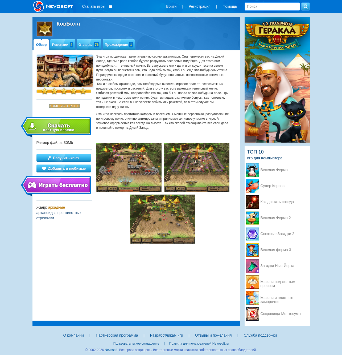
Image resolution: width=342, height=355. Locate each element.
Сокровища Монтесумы (281, 314)
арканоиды (45, 213)
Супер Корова (273, 186)
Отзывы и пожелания (213, 335)
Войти (171, 6)
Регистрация (200, 6)
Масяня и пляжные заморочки (277, 298)
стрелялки (45, 218)
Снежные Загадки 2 (277, 234)
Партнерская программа (117, 335)
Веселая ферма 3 (276, 250)
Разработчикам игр (166, 335)
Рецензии (62, 44)
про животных (69, 213)
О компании (73, 335)
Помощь (230, 6)
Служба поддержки (260, 335)
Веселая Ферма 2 (276, 218)
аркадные (56, 207)
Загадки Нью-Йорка (277, 266)
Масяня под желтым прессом (278, 282)
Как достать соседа (277, 202)
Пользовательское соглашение (136, 343)
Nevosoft (111, 350)
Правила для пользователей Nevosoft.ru (199, 343)
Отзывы (89, 44)
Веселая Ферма (274, 170)
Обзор (41, 45)
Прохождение (119, 44)
